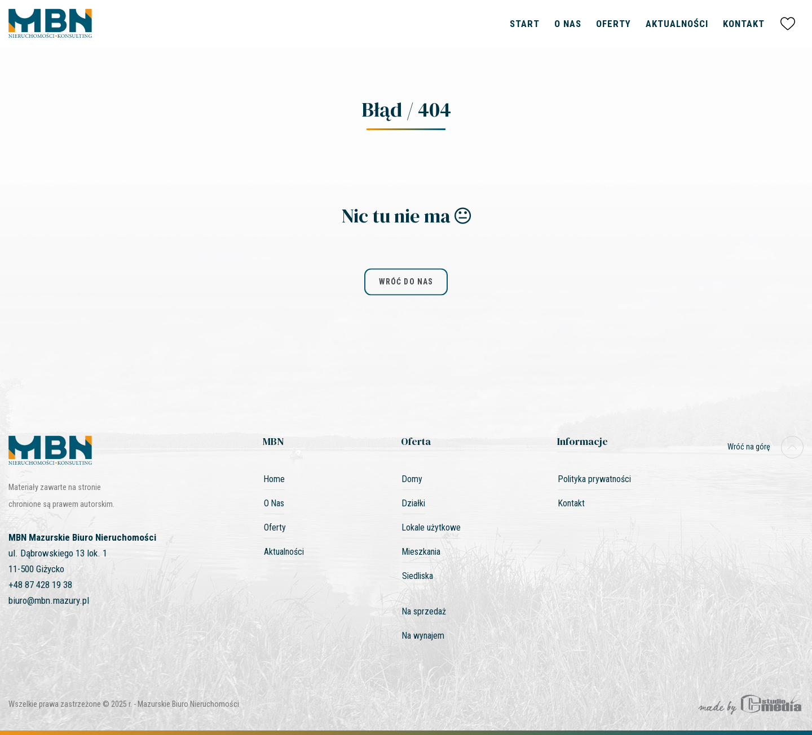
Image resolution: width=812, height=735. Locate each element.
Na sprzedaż (424, 611)
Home (274, 479)
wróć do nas (406, 282)
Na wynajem (423, 635)
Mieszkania (421, 551)
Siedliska (417, 576)
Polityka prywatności (594, 479)
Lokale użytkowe (431, 527)
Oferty (613, 23)
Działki (413, 503)
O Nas (567, 23)
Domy (412, 479)
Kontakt (744, 23)
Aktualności (677, 23)
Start (525, 23)
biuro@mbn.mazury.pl (48, 600)
